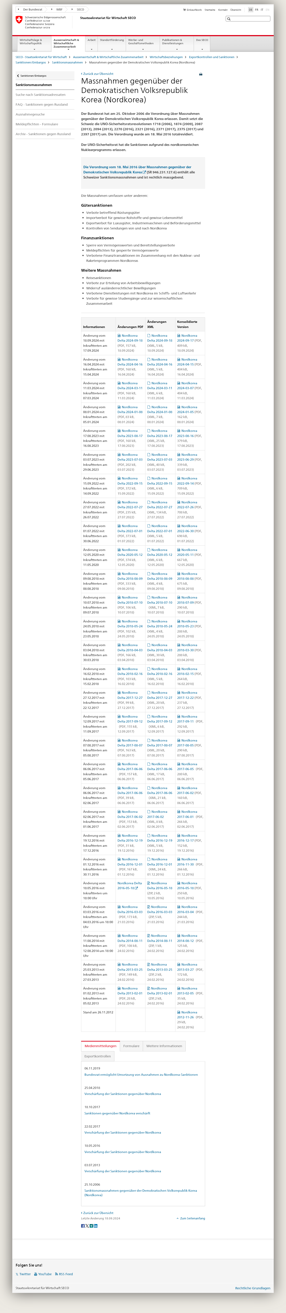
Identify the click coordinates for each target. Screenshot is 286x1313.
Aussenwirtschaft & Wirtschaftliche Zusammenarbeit (69, 44)
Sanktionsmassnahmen (67, 62)
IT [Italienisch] (262, 9)
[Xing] (92, 1225)
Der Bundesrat (30, 9)
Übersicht (235, 9)
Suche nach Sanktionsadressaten (40, 94)
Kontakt (222, 9)
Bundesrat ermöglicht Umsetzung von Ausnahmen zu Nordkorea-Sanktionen (141, 1074)
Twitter (25, 1274)
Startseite (210, 9)
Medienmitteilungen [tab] (100, 1046)
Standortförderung (112, 40)
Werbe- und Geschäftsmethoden (141, 41)
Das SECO (202, 40)
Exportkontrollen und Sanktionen (211, 57)
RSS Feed (66, 1274)
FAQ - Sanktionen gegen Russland (42, 104)
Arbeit (92, 40)
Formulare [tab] (131, 1046)
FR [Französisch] (256, 9)
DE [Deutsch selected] (250, 9)
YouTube (45, 1274)
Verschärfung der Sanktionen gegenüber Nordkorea (122, 1094)
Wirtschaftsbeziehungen (166, 57)
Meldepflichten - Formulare (37, 124)
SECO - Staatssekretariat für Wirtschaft (41, 57)
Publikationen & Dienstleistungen (172, 41)
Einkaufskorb (194, 9)
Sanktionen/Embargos (31, 62)
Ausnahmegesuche (30, 114)
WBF (57, 9)
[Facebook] (83, 1225)
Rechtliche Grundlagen (252, 1288)
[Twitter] (87, 1225)
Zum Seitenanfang (192, 1218)
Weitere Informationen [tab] (164, 1046)
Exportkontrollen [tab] (97, 1056)
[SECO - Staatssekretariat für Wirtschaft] (79, 22)
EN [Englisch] (268, 9)
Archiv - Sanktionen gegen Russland (43, 134)
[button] (229, 19)
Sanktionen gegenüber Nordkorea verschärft (117, 1113)
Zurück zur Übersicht (98, 74)
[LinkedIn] (95, 1225)
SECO (78, 9)
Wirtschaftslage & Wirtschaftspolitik (31, 41)
